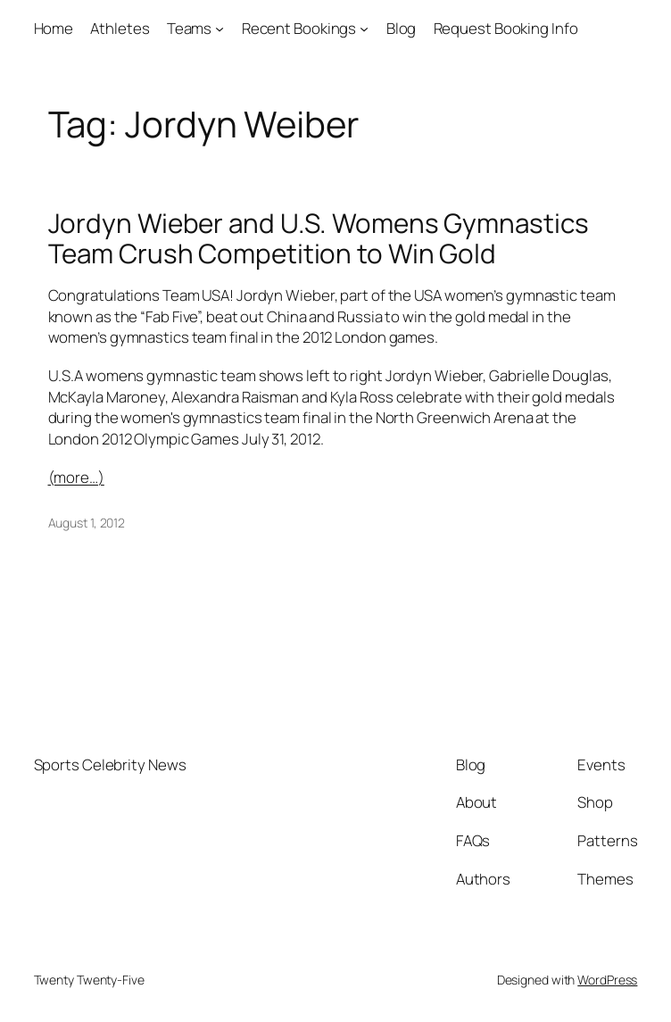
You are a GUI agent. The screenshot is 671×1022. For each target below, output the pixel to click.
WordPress (607, 979)
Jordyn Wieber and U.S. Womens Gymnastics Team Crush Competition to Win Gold (318, 238)
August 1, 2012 (87, 522)
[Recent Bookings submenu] (364, 28)
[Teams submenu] (219, 28)
